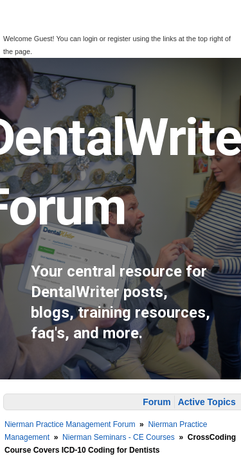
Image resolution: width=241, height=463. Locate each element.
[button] (18, 26)
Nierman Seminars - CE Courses (118, 437)
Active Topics (207, 402)
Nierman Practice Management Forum (69, 424)
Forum (157, 402)
